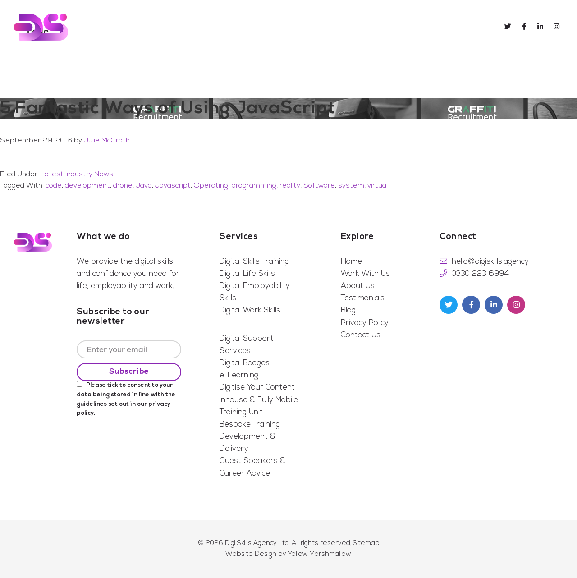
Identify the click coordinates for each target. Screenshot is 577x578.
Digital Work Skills (250, 310)
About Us (358, 286)
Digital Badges (245, 363)
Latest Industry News (77, 174)
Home (351, 262)
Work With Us (365, 274)
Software (319, 185)
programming (253, 185)
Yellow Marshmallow (319, 554)
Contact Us (360, 335)
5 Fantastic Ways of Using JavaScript (167, 109)
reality (289, 185)
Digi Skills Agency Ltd (257, 543)
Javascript (173, 185)
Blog (348, 310)
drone (123, 185)
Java (144, 185)
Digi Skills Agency (41, 27)
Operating (211, 185)
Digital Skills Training (254, 262)
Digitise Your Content (257, 387)
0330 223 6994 (480, 274)
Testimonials (363, 298)
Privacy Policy (365, 323)
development (87, 185)
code (54, 185)
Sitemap (366, 543)
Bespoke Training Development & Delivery (250, 437)
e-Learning (239, 375)
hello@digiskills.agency (490, 262)
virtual (377, 185)
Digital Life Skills (247, 274)
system (351, 185)
